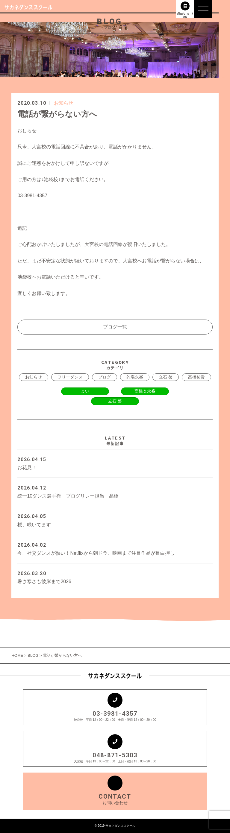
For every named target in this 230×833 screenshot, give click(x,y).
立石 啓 (165, 377)
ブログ (104, 377)
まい (85, 391)
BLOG (33, 655)
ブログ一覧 (115, 326)
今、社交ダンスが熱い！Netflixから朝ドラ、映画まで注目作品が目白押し (114, 548)
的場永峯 (134, 377)
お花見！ (114, 462)
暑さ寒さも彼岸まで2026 (114, 576)
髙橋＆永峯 (144, 391)
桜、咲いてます (114, 519)
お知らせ (63, 103)
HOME (17, 655)
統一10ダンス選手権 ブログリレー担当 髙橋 (114, 491)
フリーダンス (70, 377)
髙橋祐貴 (196, 377)
